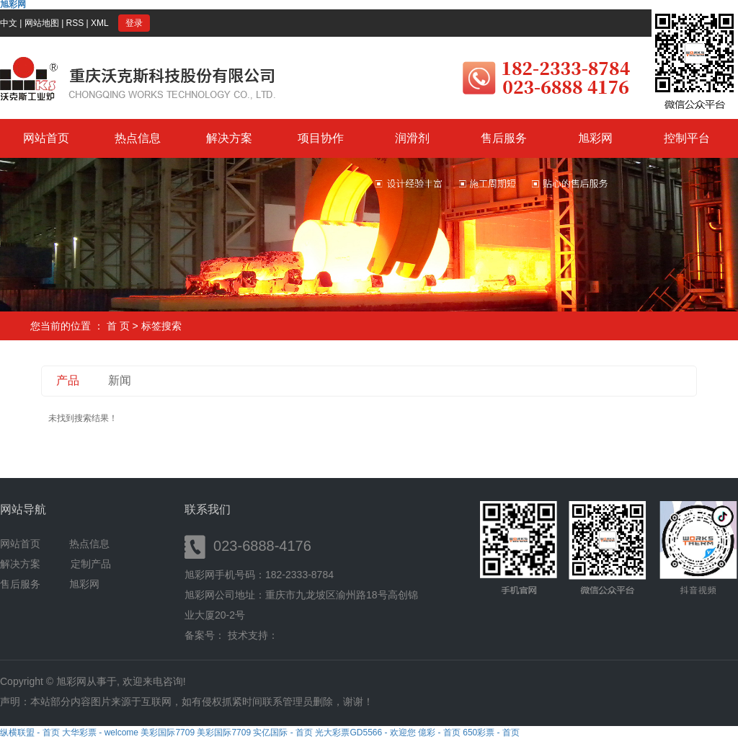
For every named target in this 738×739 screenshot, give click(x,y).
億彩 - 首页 (439, 732)
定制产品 (91, 564)
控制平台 (687, 138)
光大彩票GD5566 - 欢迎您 (365, 732)
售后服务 (504, 138)
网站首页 (46, 138)
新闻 (119, 380)
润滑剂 (412, 138)
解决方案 (229, 138)
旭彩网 (595, 138)
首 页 (118, 326)
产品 (67, 380)
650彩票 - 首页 (491, 732)
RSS (75, 23)
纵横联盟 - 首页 (30, 732)
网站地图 (42, 23)
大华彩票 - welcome (100, 732)
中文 (8, 23)
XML (100, 23)
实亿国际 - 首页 (283, 732)
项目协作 (321, 138)
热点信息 (138, 138)
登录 (134, 23)
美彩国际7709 (168, 732)
